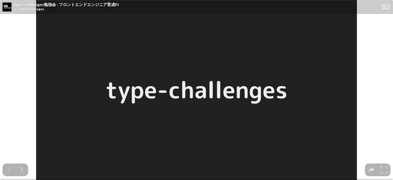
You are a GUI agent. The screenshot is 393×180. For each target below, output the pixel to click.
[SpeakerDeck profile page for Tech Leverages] (7, 7)
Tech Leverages (31, 9)
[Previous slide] (9, 170)
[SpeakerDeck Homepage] (386, 8)
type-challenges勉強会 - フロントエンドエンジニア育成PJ (66, 4)
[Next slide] (21, 170)
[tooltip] (371, 170)
